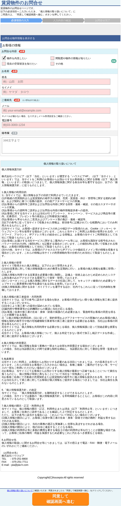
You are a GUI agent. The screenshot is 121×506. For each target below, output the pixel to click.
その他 (59, 63)
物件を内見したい (17, 58)
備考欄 (5, 133)
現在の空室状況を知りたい (22, 63)
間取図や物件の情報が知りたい (73, 58)
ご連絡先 (7, 99)
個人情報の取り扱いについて (20, 490)
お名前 (5, 71)
